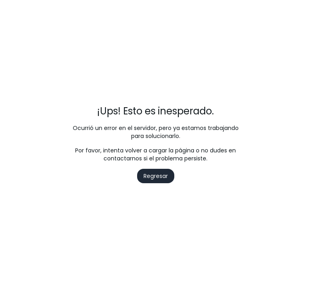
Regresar (156, 176)
